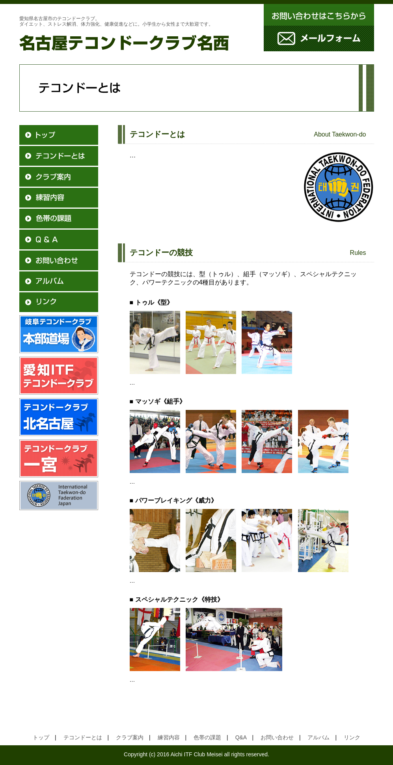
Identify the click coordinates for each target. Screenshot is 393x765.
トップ (44, 737)
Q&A (241, 737)
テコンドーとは (83, 737)
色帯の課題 (207, 737)
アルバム (318, 737)
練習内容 (168, 737)
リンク (352, 737)
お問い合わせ (277, 737)
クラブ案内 (129, 737)
